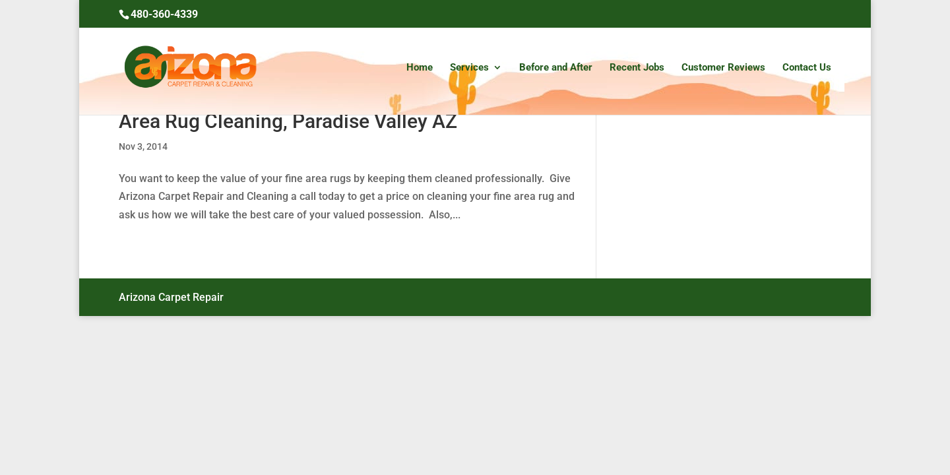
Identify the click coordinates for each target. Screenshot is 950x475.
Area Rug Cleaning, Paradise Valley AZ (288, 121)
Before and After (555, 68)
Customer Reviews (723, 68)
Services (469, 68)
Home (419, 68)
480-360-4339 (164, 14)
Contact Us (806, 68)
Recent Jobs (637, 68)
